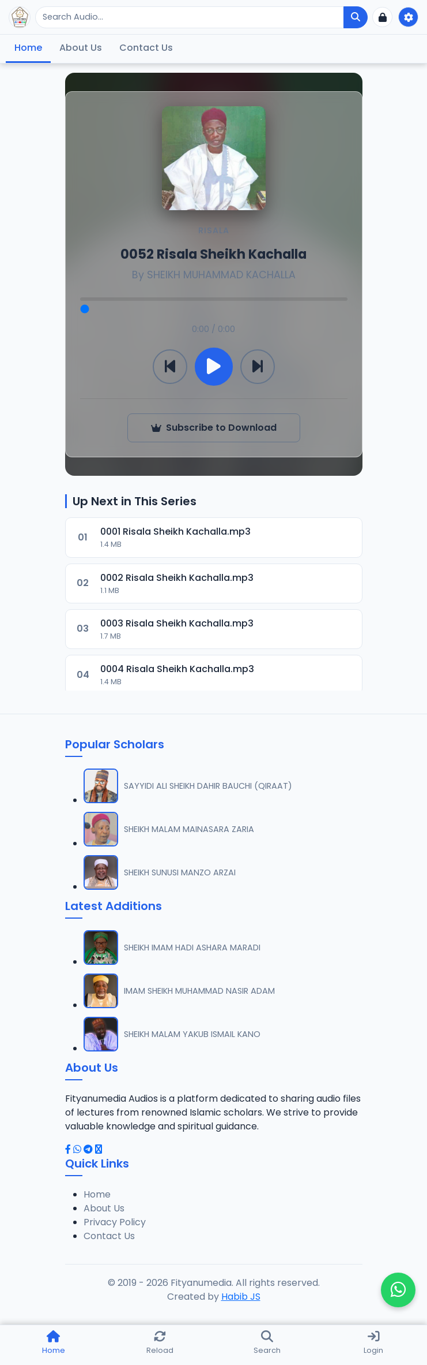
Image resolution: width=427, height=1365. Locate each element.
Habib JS (240, 1296)
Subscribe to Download (214, 427)
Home (28, 47)
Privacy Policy (115, 1222)
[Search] (189, 17)
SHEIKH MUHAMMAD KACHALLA (221, 275)
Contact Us (146, 47)
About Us (80, 47)
